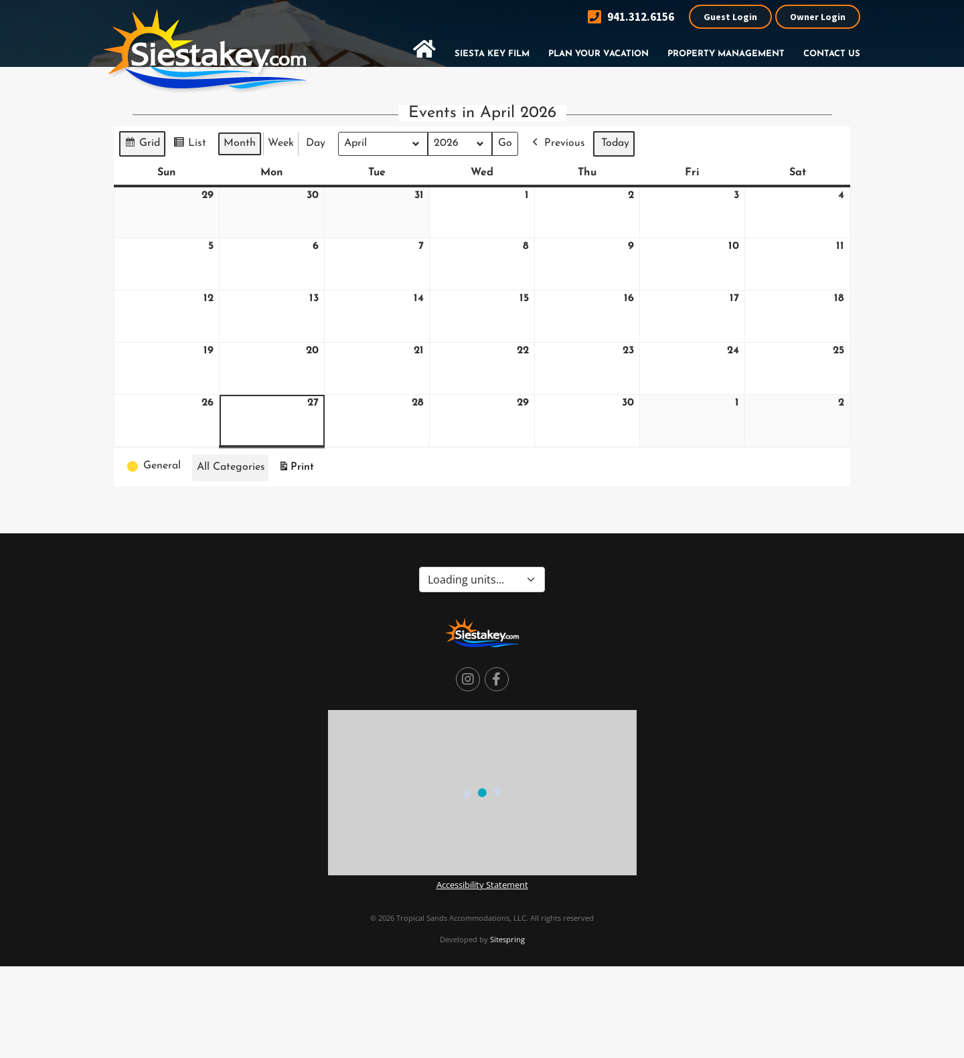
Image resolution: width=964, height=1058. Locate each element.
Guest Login (730, 17)
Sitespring (507, 939)
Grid (142, 145)
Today (615, 143)
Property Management (726, 54)
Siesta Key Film (492, 54)
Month (240, 143)
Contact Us (831, 54)
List (189, 145)
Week (281, 143)
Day (315, 143)
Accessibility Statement (482, 885)
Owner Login (818, 17)
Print (296, 469)
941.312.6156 (631, 17)
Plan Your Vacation (598, 54)
